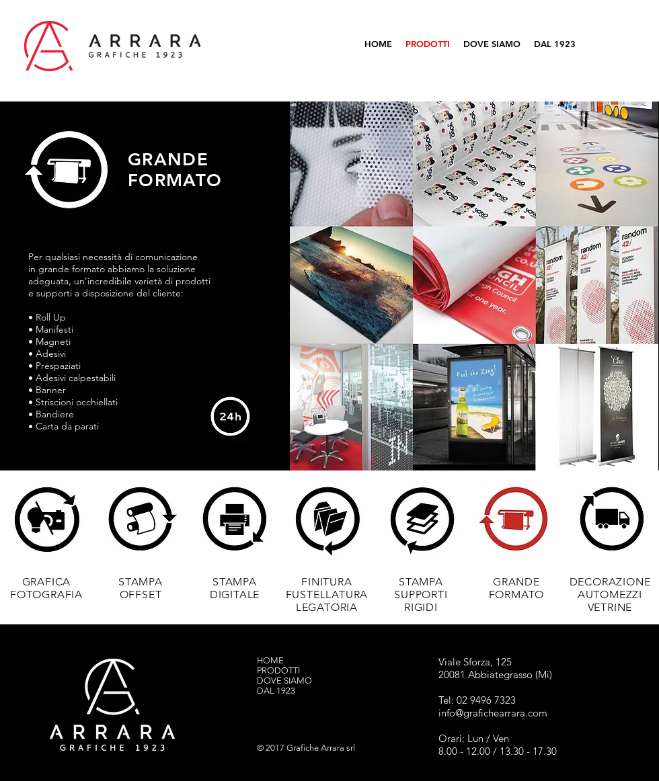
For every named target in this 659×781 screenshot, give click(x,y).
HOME (270, 660)
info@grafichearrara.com (492, 712)
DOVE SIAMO (284, 680)
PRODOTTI (278, 670)
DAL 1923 (276, 691)
